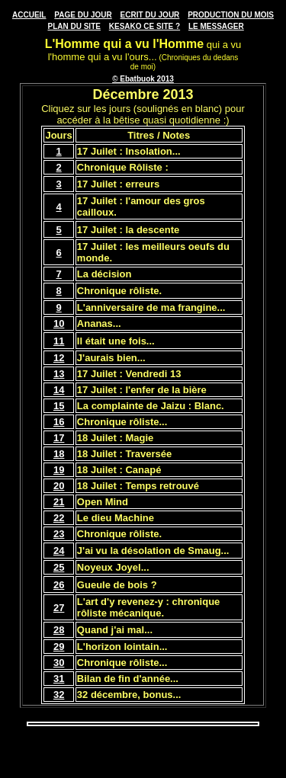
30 (58, 662)
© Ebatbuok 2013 (143, 79)
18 (58, 453)
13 (58, 373)
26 (58, 585)
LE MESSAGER (216, 26)
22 (58, 517)
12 (58, 357)
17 (58, 437)
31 (58, 678)
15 (58, 405)
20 (58, 485)
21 (58, 501)
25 (58, 567)
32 (58, 694)
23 (58, 533)
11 (58, 341)
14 (58, 389)
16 (58, 421)
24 (58, 550)
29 (58, 646)
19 (58, 469)
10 (58, 323)
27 (58, 607)
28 (58, 630)
